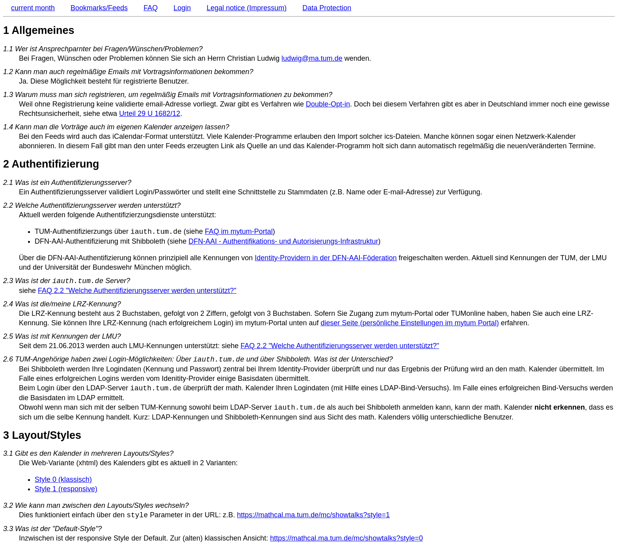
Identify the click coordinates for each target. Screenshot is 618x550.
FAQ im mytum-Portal (239, 232)
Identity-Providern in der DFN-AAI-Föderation (325, 258)
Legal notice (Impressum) (247, 8)
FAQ (150, 8)
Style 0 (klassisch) (63, 479)
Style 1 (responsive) (66, 489)
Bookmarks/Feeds (99, 8)
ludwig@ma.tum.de (311, 58)
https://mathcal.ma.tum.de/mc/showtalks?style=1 (313, 515)
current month (33, 8)
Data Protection (326, 8)
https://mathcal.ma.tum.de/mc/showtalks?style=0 (346, 538)
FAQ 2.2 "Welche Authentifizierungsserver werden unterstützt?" (137, 291)
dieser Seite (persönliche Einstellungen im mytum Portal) (409, 323)
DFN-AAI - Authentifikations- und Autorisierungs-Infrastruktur (283, 241)
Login (182, 8)
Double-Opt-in (328, 104)
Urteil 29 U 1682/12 (149, 113)
